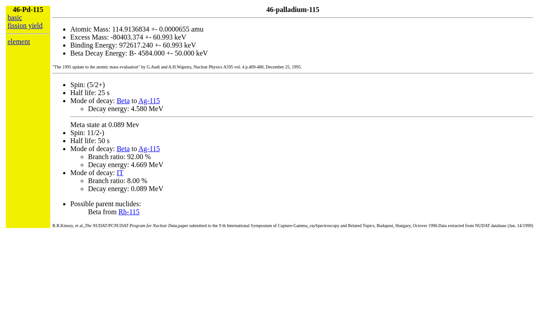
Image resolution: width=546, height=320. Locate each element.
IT (119, 172)
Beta (122, 100)
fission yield (25, 25)
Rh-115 (128, 212)
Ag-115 (149, 100)
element (19, 41)
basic (15, 17)
